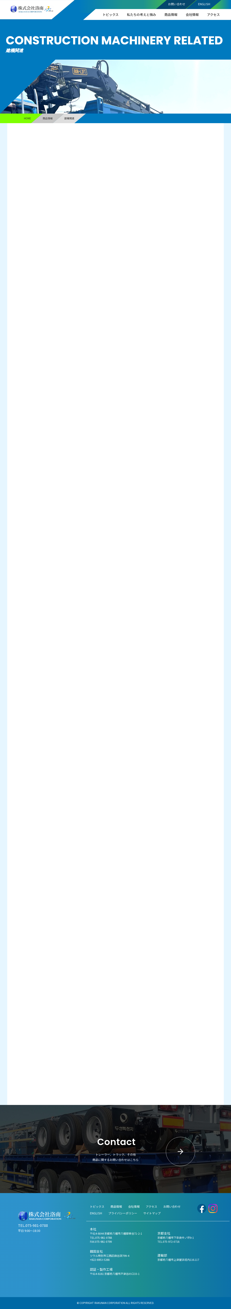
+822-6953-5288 (100, 1260)
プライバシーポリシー (122, 1213)
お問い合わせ (176, 4)
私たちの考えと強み (141, 14)
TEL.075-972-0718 (168, 1241)
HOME (27, 118)
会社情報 (192, 14)
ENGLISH (204, 4)
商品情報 (170, 14)
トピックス (111, 14)
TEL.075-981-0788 (33, 1225)
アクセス (213, 14)
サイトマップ (152, 1213)
